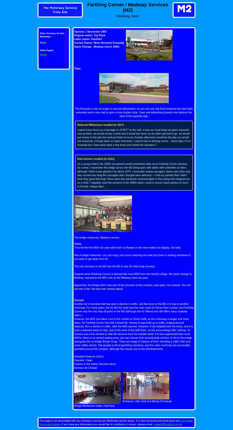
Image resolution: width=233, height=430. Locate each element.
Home (43, 54)
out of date (186, 420)
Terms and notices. (50, 424)
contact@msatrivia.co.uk (168, 424)
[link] (60, 10)
